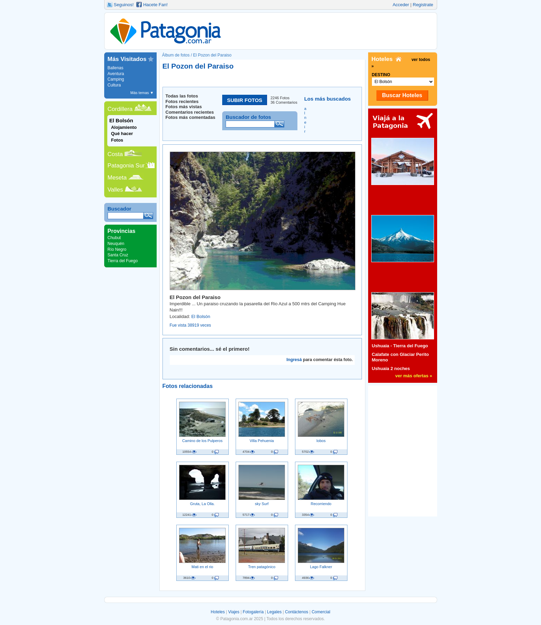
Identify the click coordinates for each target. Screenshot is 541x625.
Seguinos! (124, 4)
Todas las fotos (182, 96)
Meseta (117, 177)
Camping (116, 79)
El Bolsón (200, 316)
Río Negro (117, 249)
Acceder (401, 4)
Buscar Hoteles (402, 95)
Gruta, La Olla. (202, 504)
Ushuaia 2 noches (391, 368)
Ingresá (294, 359)
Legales (274, 611)
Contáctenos (296, 611)
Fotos (117, 140)
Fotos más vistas (184, 106)
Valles (115, 189)
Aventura (116, 73)
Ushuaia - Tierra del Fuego (400, 345)
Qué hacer (122, 133)
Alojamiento (124, 127)
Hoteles (218, 611)
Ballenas (116, 67)
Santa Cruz (118, 255)
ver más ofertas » (413, 375)
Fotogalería (253, 611)
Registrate (423, 4)
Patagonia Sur (126, 165)
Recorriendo (321, 504)
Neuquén (116, 243)
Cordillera (120, 109)
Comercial (321, 611)
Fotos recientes (182, 101)
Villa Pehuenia (261, 441)
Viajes (233, 611)
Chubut (114, 237)
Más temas (142, 93)
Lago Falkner (321, 567)
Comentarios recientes (190, 112)
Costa (115, 154)
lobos (320, 441)
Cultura (114, 85)
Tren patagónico (261, 567)
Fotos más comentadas (191, 117)
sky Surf (262, 504)
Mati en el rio (202, 567)
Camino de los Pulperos (202, 441)
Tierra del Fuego (123, 260)
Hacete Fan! (155, 4)
